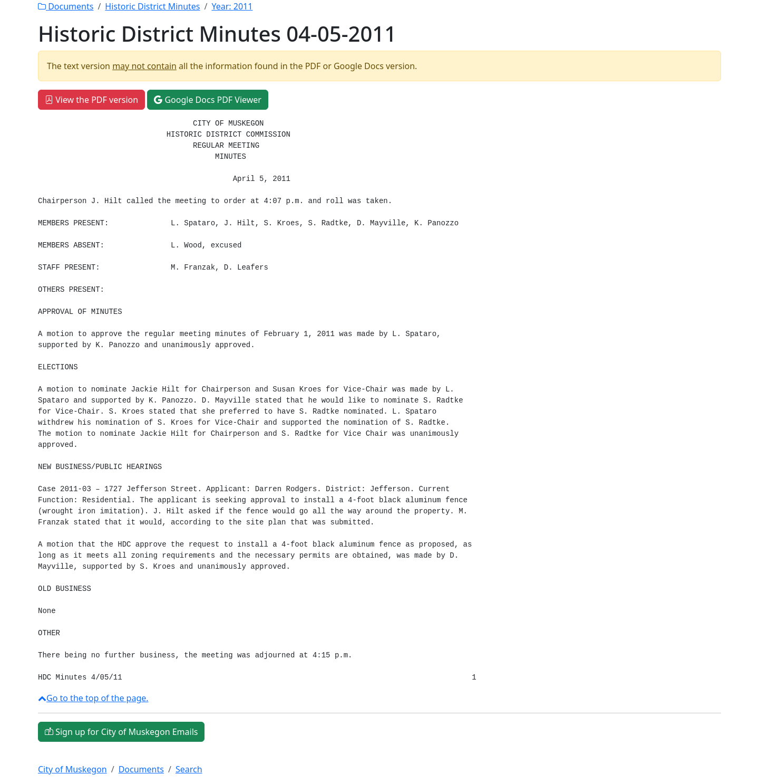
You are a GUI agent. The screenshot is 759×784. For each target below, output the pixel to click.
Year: (231, 6)
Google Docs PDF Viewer (207, 100)
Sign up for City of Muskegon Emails (121, 732)
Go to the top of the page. (93, 698)
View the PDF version (91, 100)
